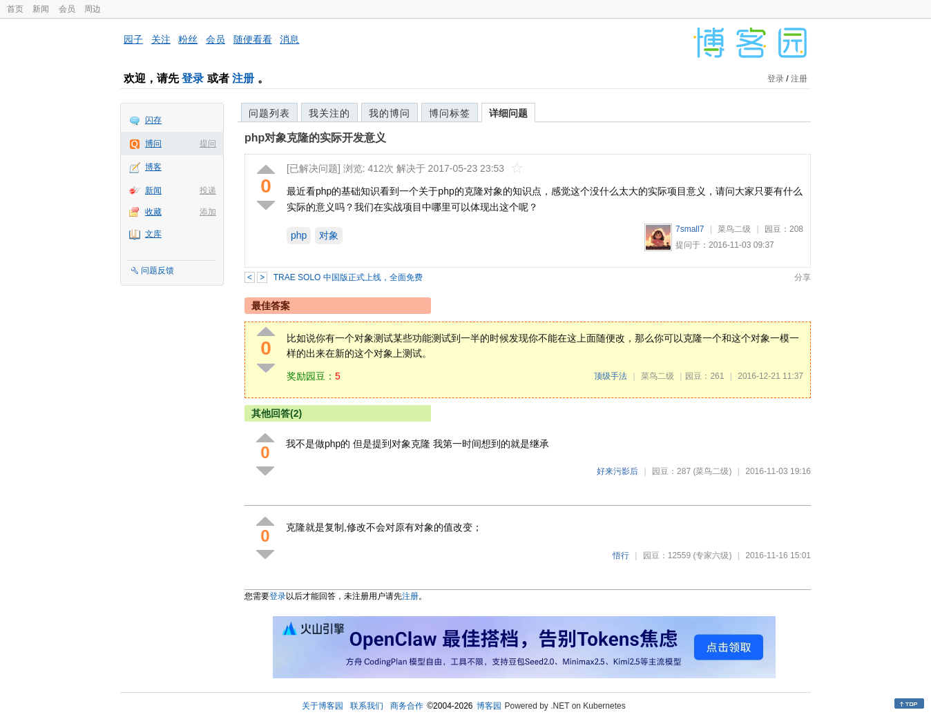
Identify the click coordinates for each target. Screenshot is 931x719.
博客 (153, 167)
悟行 (621, 555)
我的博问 (389, 113)
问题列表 (269, 113)
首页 (15, 9)
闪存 (153, 120)
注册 (243, 78)
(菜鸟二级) (712, 471)
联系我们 (366, 706)
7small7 (689, 229)
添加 (208, 212)
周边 (92, 9)
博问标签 (449, 113)
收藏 (153, 212)
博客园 (489, 706)
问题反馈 (157, 270)
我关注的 (329, 113)
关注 (161, 39)
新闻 (40, 9)
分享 (802, 277)
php (299, 235)
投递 (208, 190)
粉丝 (188, 39)
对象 (328, 235)
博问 (153, 143)
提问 (208, 143)
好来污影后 (617, 471)
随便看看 (252, 39)
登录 (193, 78)
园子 (133, 39)
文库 (153, 234)
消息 (289, 39)
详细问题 (508, 113)
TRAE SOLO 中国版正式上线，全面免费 (348, 277)
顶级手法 (610, 376)
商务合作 (406, 706)
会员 (67, 9)
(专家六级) (712, 555)
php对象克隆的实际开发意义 (315, 138)
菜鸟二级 (734, 229)
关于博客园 (322, 706)
